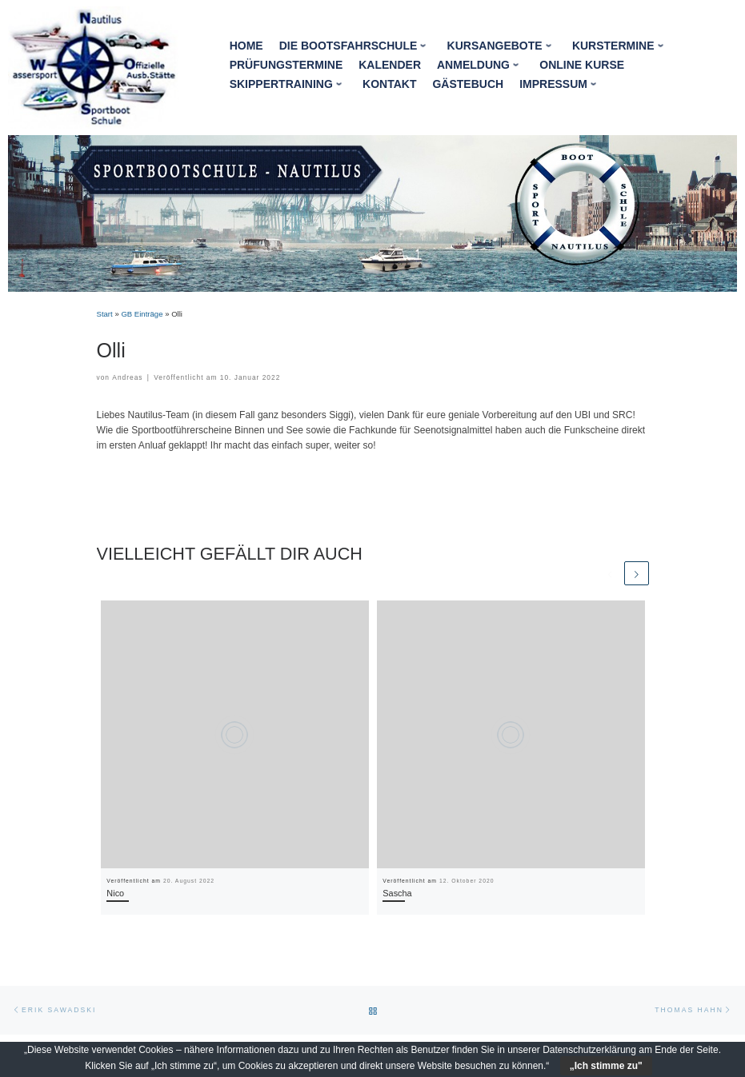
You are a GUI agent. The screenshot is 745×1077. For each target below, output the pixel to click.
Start (105, 313)
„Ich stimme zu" (606, 1065)
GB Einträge (141, 313)
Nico (115, 893)
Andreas (127, 377)
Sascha (397, 893)
